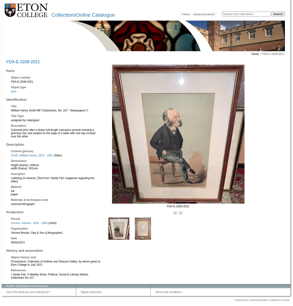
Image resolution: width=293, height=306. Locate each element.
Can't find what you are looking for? (28, 292)
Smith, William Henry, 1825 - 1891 (32, 155)
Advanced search (204, 14)
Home (186, 14)
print (13, 91)
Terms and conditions (168, 292)
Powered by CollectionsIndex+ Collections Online (262, 300)
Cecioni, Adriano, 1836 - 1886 (29, 223)
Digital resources (91, 292)
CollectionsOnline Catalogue (83, 15)
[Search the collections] (246, 14)
